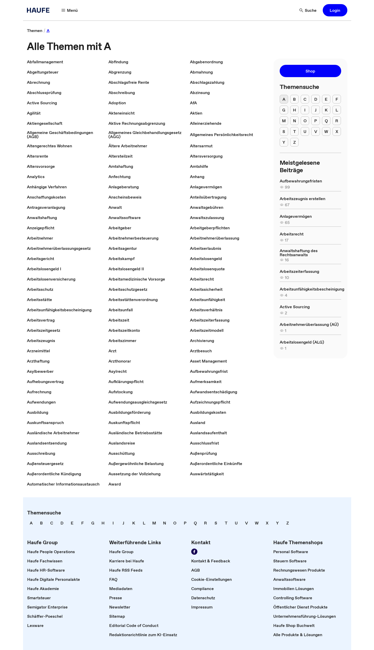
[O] (305, 120)
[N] (294, 120)
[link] (34, 30)
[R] (336, 120)
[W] (326, 131)
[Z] (294, 142)
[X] (336, 131)
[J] (315, 110)
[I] (305, 110)
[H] (294, 110)
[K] (326, 110)
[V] (315, 131)
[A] (284, 99)
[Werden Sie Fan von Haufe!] (194, 552)
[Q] (326, 120)
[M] (284, 120)
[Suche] (308, 10)
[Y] (284, 142)
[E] (326, 99)
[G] (284, 110)
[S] (284, 131)
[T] (294, 131)
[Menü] (70, 10)
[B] (294, 99)
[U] (305, 131)
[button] (335, 10)
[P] (315, 120)
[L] (336, 110)
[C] (305, 99)
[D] (315, 99)
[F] (336, 99)
